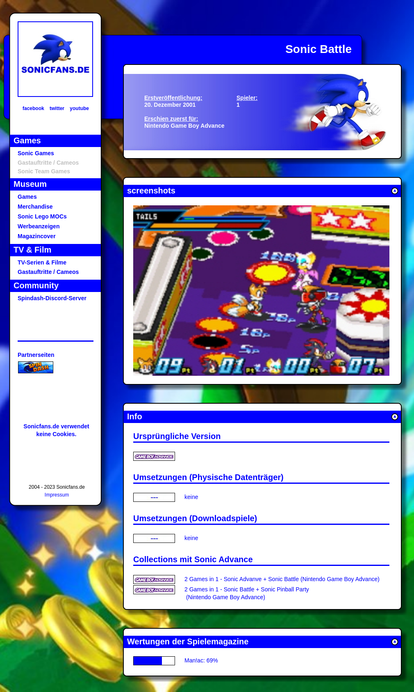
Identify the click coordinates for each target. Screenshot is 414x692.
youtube (79, 108)
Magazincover (37, 236)
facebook (33, 108)
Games (27, 196)
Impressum (57, 495)
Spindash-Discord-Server (52, 298)
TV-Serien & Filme (42, 262)
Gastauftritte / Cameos (48, 272)
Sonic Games (36, 153)
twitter (57, 108)
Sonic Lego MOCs (42, 216)
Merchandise (35, 206)
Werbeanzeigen (38, 226)
